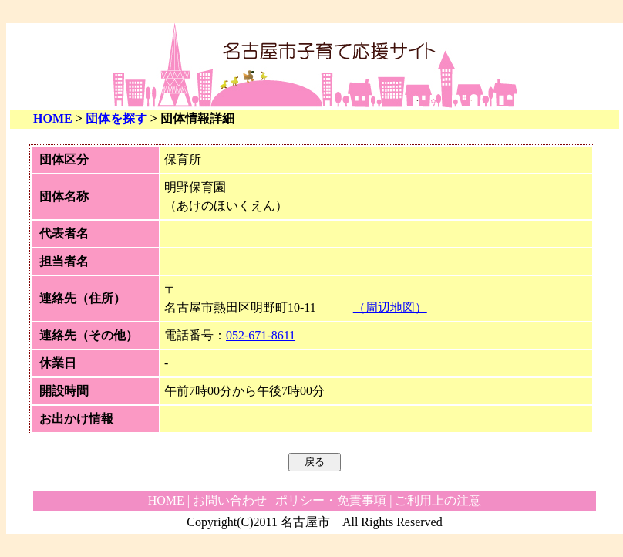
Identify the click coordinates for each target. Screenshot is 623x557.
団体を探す (116, 118)
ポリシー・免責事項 (330, 500)
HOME (52, 118)
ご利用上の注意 (438, 500)
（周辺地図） (390, 307)
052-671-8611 (260, 335)
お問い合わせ (230, 500)
